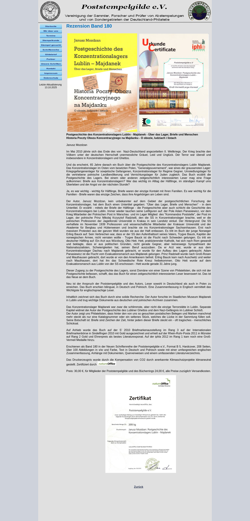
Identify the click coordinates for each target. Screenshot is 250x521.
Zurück (138, 486)
